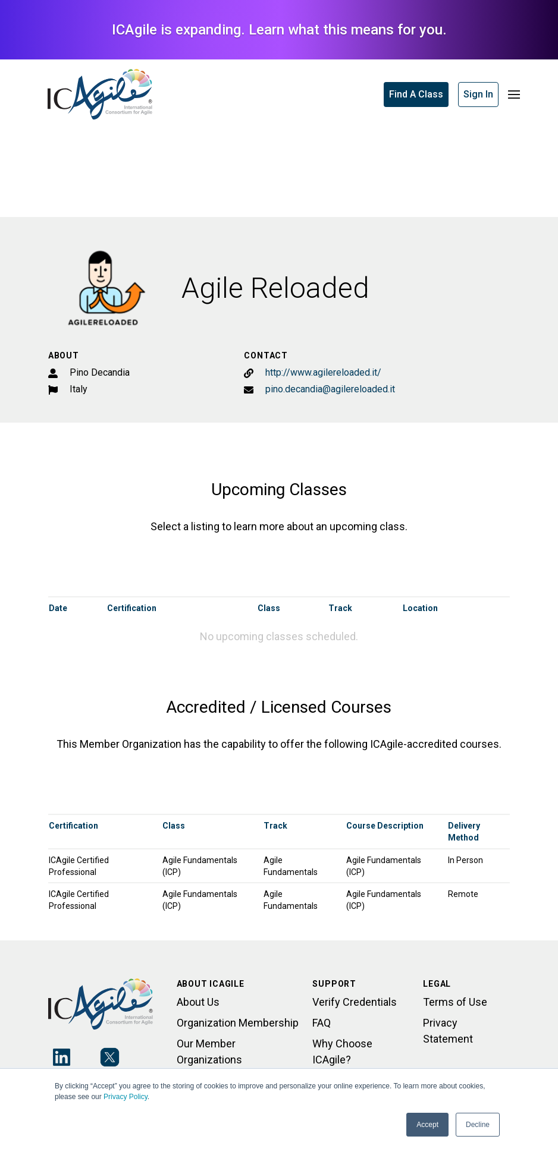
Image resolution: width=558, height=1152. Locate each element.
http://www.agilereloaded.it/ (323, 372)
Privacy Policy (126, 1097)
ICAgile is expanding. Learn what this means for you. (279, 29)
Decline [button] (478, 1124)
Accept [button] (427, 1124)
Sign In (478, 94)
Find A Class (416, 94)
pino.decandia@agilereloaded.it (330, 389)
